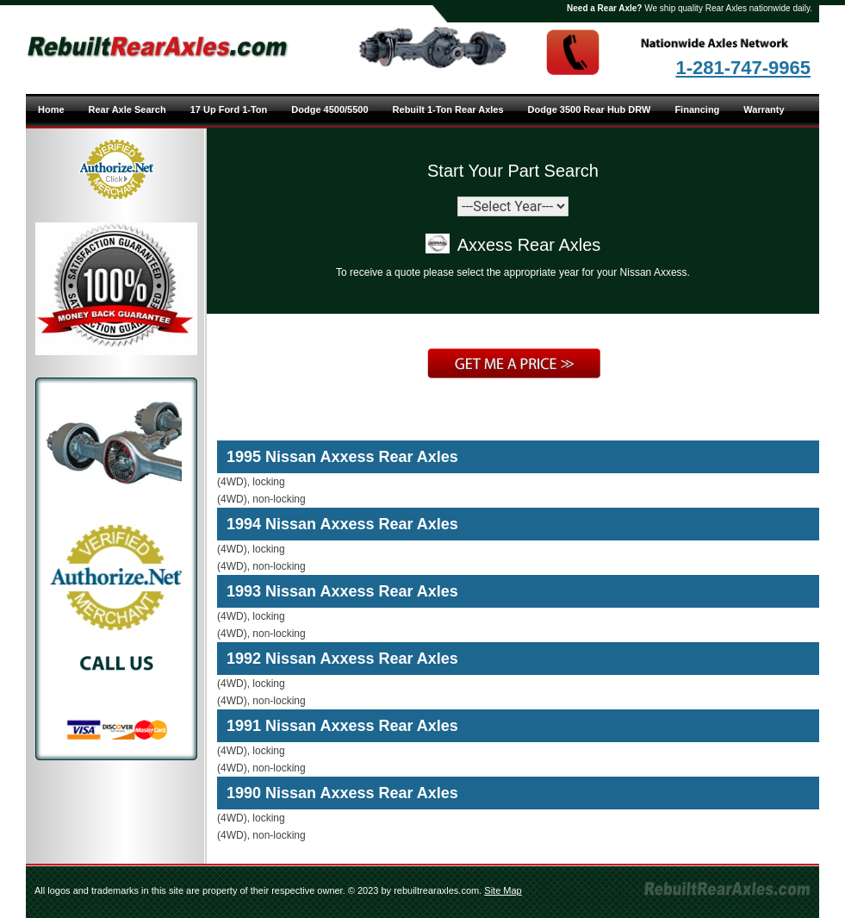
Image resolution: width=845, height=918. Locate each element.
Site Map (502, 890)
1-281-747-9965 (743, 68)
